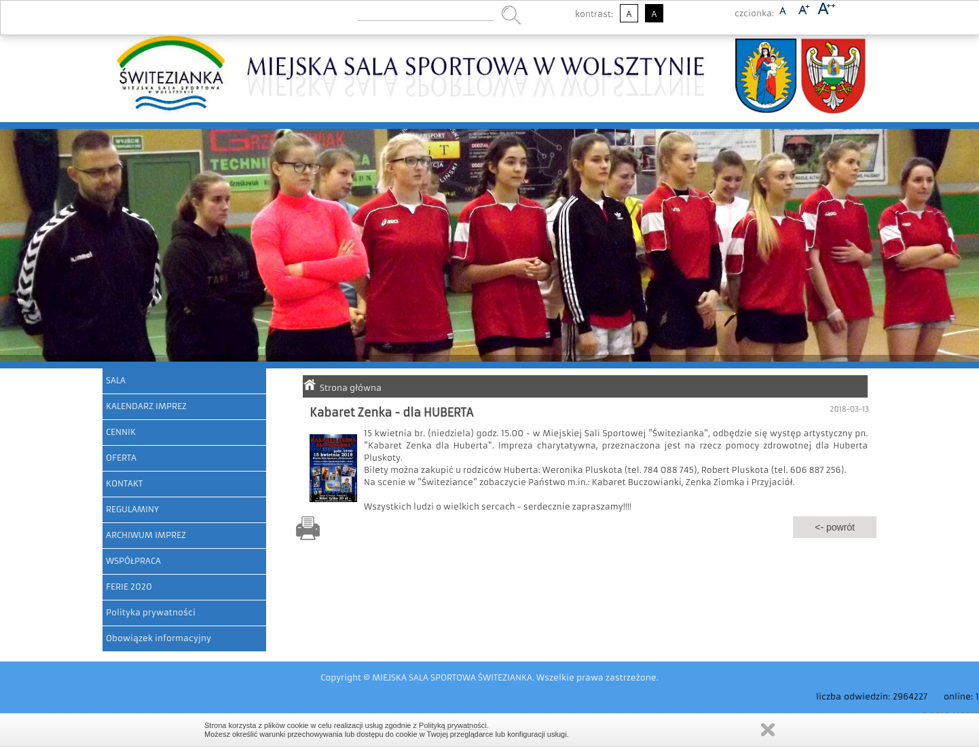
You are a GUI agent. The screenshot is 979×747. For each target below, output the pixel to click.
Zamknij (768, 729)
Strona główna (351, 388)
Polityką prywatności (453, 725)
